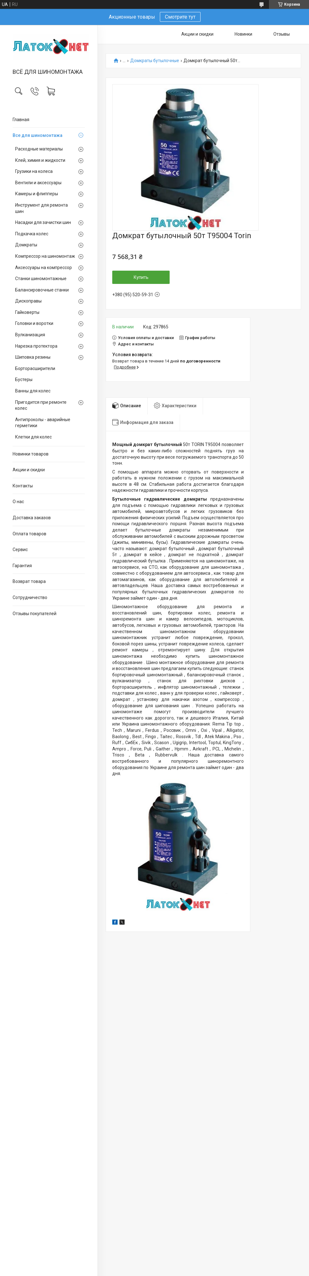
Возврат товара (29, 581)
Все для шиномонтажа (37, 135)
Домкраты (26, 244)
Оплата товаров (29, 533)
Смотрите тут (180, 17)
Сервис (20, 549)
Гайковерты (27, 312)
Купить (141, 277)
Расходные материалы (39, 148)
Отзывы (281, 34)
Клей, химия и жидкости (40, 160)
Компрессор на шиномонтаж (45, 256)
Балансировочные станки (42, 289)
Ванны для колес (32, 390)
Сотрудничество (30, 597)
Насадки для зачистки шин (43, 222)
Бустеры (23, 379)
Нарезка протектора (36, 346)
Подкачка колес (31, 233)
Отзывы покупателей (34, 613)
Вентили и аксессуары (38, 182)
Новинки (243, 34)
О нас (18, 501)
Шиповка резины (32, 357)
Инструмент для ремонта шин (41, 208)
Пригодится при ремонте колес (41, 405)
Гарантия (22, 565)
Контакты (23, 485)
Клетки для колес (33, 436)
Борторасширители (35, 368)
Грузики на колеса (34, 171)
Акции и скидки (29, 469)
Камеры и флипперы (36, 193)
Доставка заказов (32, 517)
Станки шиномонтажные (41, 278)
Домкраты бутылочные (154, 60)
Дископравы (28, 300)
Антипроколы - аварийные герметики (42, 422)
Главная (21, 119)
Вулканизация (30, 334)
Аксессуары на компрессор (43, 267)
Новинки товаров (31, 453)
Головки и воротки (34, 323)
